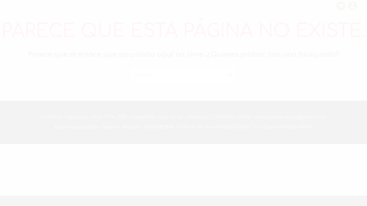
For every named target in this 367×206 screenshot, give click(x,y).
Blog (149, 7)
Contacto (182, 7)
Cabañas (115, 7)
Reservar (221, 7)
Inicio (81, 7)
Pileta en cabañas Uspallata (286, 7)
